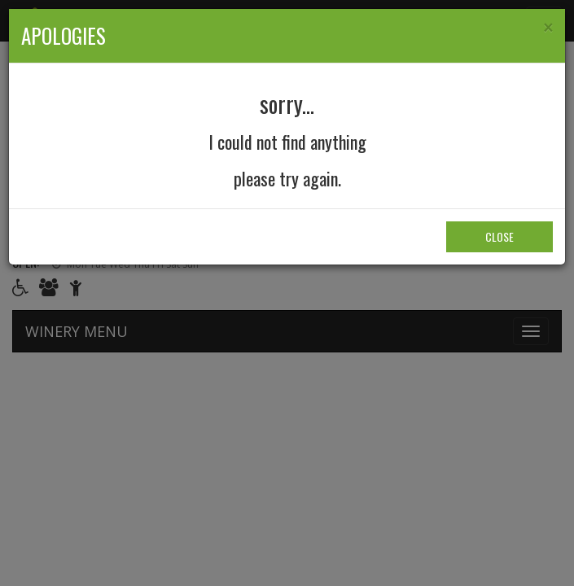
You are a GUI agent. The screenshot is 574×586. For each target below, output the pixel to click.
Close (499, 236)
